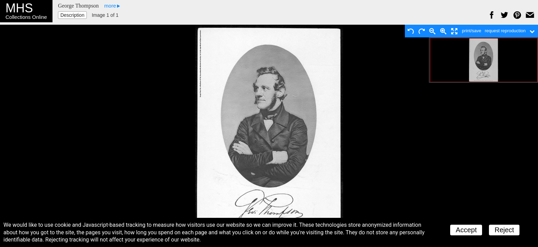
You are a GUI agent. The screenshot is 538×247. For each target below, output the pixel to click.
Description (72, 15)
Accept (466, 230)
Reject (504, 230)
